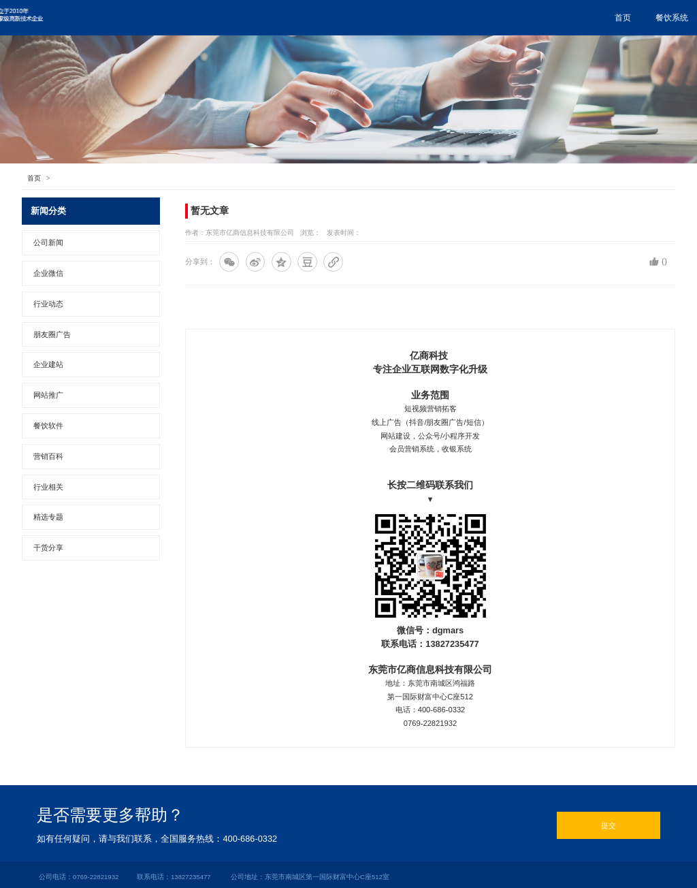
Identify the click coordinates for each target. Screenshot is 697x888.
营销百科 (48, 456)
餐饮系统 (262, 17)
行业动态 (48, 304)
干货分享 (48, 547)
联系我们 (556, 17)
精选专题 (48, 517)
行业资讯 (499, 17)
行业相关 (48, 487)
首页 (213, 17)
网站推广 (441, 17)
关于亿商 (613, 17)
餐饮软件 (48, 426)
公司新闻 (48, 242)
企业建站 (48, 364)
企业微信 (384, 17)
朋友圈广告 (323, 17)
